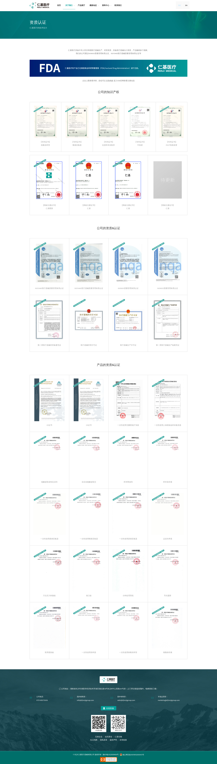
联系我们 (118, 5)
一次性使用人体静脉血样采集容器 (167, 425)
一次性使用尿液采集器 (128, 538)
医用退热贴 (49, 652)
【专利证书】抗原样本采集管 (108, 143)
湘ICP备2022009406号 (111, 754)
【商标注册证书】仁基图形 (49, 207)
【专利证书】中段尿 (140, 143)
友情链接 (123, 739)
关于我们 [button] (69, 5)
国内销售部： (82, 696)
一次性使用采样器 (89, 652)
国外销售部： (122, 696)
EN (186, 5)
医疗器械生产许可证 (128, 345)
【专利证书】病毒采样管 (45, 143)
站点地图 (93, 739)
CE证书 (49, 425)
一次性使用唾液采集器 (89, 538)
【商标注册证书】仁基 (89, 207)
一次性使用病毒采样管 (128, 652)
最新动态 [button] (93, 5)
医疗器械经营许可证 (89, 345)
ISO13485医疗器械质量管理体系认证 (49, 288)
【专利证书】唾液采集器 (77, 143)
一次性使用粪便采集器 (49, 538)
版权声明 (113, 739)
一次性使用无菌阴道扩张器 (128, 425)
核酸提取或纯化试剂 (49, 482)
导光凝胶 (167, 595)
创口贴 (88, 595)
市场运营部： (163, 696)
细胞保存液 (167, 652)
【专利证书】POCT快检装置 (171, 143)
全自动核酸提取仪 (89, 482)
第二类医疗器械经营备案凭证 (49, 345)
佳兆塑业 (108, 736)
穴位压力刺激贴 (49, 595)
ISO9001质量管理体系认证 (128, 288)
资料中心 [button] (105, 5)
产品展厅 (81, 5)
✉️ (179, 5)
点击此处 (109, 80)
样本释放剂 (128, 482)
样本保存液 (167, 482)
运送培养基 (167, 538)
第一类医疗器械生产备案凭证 (167, 345)
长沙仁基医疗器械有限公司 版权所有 (87, 754)
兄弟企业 (99, 736)
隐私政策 (103, 739)
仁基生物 (118, 736)
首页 (59, 5)
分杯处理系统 (128, 595)
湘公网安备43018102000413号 (132, 754)
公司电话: (39, 696)
